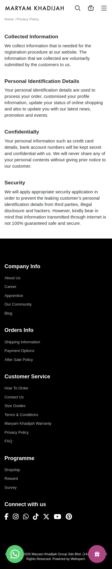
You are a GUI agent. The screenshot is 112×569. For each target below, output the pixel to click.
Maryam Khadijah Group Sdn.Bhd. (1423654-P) (66, 554)
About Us (12, 278)
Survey (10, 487)
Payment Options (19, 350)
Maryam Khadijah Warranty (27, 423)
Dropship (12, 470)
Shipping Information (22, 342)
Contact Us (14, 397)
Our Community (18, 304)
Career (10, 286)
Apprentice (13, 295)
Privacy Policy (28, 19)
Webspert (78, 559)
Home (9, 19)
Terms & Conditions (21, 414)
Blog (8, 313)
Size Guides (14, 405)
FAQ (8, 441)
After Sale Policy (18, 359)
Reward (11, 478)
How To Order (16, 388)
